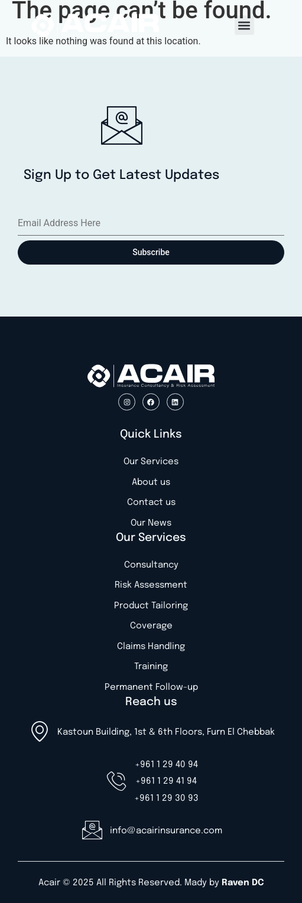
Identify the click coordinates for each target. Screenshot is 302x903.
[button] (244, 25)
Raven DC (243, 883)
